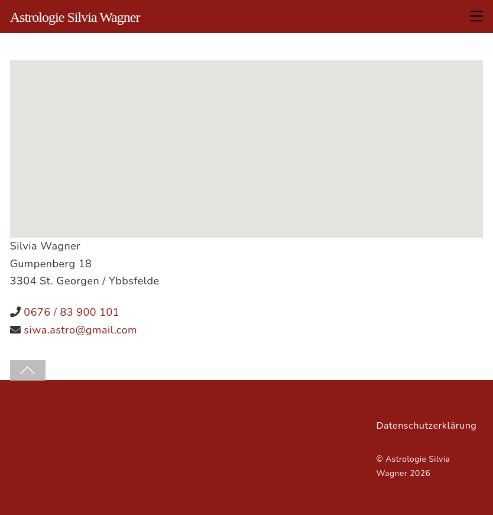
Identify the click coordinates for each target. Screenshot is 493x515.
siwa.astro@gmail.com (80, 330)
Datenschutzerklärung (426, 425)
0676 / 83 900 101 (71, 312)
